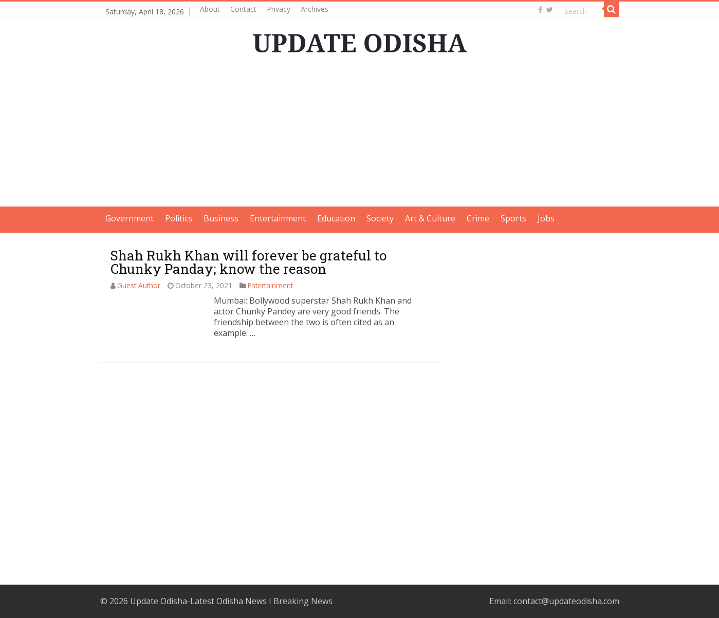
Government (129, 218)
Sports (513, 218)
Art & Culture (430, 218)
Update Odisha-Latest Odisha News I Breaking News (231, 601)
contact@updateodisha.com (566, 601)
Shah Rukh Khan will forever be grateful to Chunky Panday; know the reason (248, 262)
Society (380, 218)
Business (221, 218)
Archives (314, 9)
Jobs (546, 218)
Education (336, 218)
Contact (243, 9)
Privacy (278, 9)
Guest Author (138, 285)
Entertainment (278, 218)
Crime (478, 218)
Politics (178, 218)
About (210, 9)
